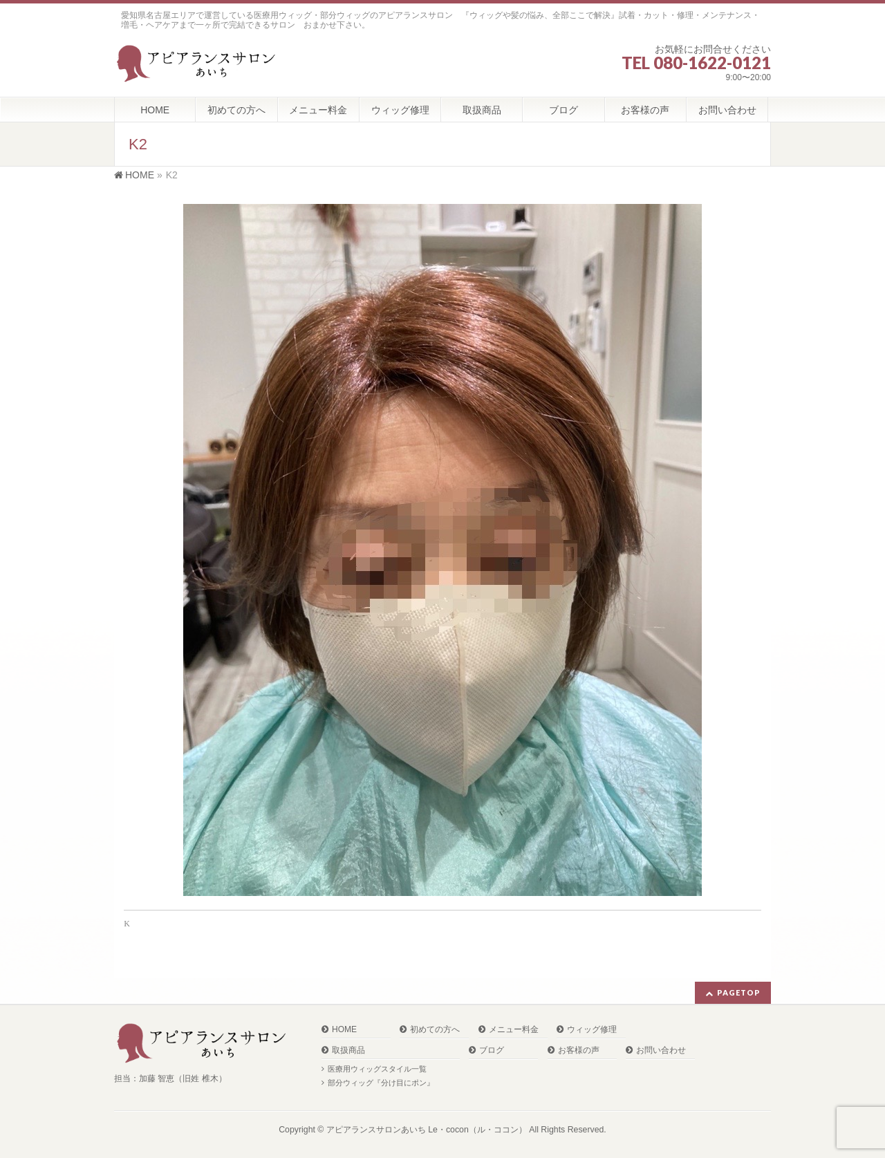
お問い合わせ (661, 1050)
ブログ (491, 1050)
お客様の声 (578, 1050)
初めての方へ (435, 1029)
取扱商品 (348, 1050)
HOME (344, 1029)
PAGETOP (739, 992)
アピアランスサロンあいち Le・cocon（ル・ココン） (426, 1129)
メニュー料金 (514, 1029)
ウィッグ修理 (592, 1029)
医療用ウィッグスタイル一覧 (377, 1069)
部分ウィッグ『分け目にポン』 (381, 1082)
